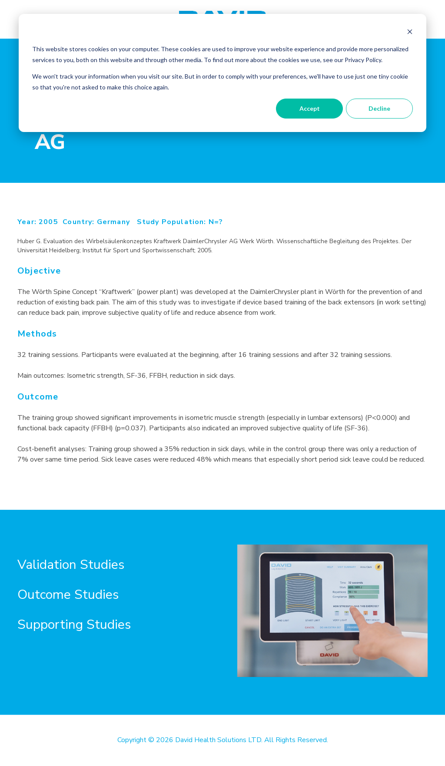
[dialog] (222, 73)
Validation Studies (70, 565)
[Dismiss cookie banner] (410, 32)
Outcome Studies (68, 595)
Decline (379, 108)
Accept (309, 108)
